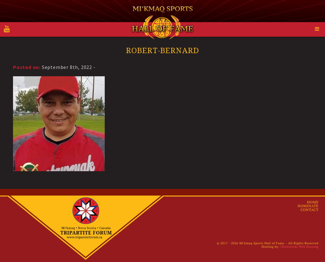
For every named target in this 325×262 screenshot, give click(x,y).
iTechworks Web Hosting (299, 247)
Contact (310, 209)
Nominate (308, 205)
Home (313, 202)
